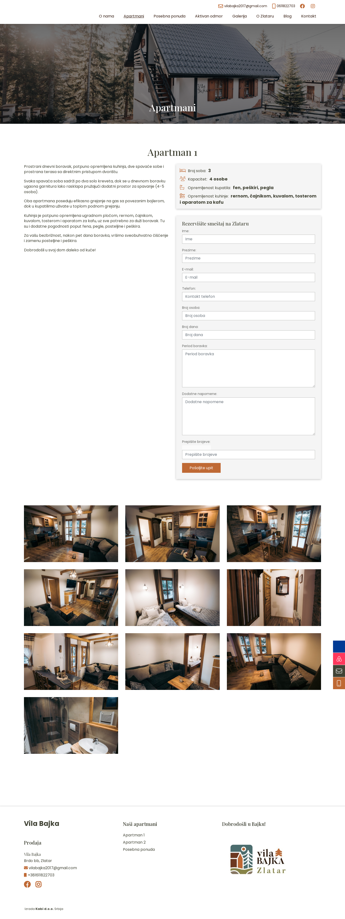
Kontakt (308, 16)
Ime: (185, 231)
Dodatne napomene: (199, 393)
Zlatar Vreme (172, 788)
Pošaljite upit (201, 468)
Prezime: (189, 250)
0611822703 (283, 6)
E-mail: (188, 269)
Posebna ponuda (169, 16)
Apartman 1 (134, 835)
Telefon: (189, 288)
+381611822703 (39, 875)
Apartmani (134, 16)
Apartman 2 (134, 842)
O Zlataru (265, 16)
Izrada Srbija (43, 909)
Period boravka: (194, 346)
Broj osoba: (191, 307)
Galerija (239, 16)
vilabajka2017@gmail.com (242, 6)
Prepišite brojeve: (196, 441)
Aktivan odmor (209, 16)
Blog (287, 16)
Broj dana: (190, 326)
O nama (106, 16)
